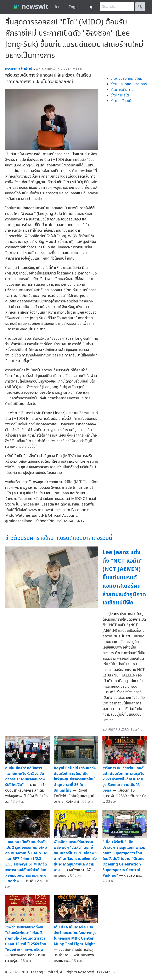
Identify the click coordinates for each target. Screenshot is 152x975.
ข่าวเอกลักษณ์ (121, 101)
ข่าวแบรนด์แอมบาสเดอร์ (129, 84)
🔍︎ (140, 7)
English (75, 7)
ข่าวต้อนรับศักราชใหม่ (126, 78)
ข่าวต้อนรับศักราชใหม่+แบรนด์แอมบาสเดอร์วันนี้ (58, 538)
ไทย (57, 7)
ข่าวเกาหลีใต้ (120, 95)
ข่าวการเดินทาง (122, 90)
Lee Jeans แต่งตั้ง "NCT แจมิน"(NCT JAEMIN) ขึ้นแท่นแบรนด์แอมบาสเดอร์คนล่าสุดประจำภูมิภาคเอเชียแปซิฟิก (124, 577)
